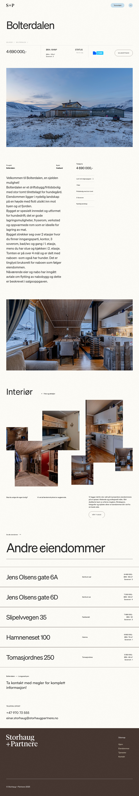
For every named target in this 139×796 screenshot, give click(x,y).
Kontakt (121, 756)
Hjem (120, 744)
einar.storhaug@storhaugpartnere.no (32, 718)
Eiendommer (123, 748)
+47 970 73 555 (17, 713)
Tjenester (122, 752)
